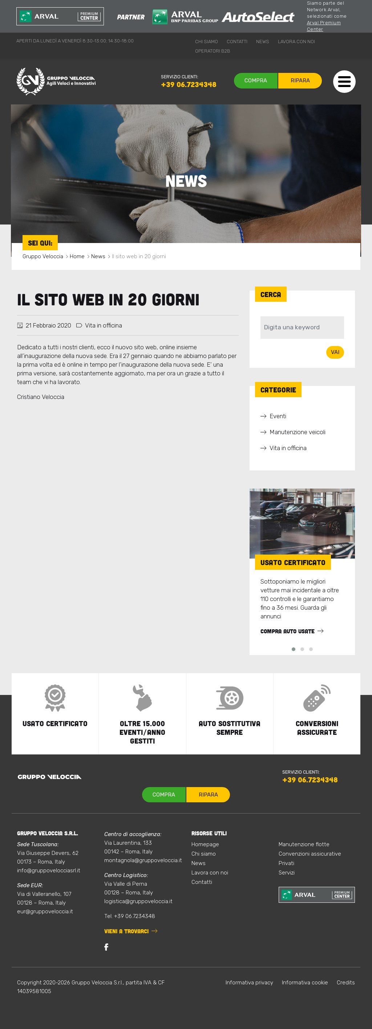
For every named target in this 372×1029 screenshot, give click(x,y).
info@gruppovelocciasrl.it (48, 870)
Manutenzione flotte (304, 844)
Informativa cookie (305, 982)
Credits (346, 982)
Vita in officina (103, 325)
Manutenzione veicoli (298, 432)
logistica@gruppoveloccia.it (138, 901)
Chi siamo (206, 41)
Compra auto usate (287, 631)
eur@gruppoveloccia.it (45, 911)
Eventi (278, 416)
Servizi (287, 872)
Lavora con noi (296, 41)
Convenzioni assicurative (310, 854)
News (262, 41)
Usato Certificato (293, 562)
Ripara (300, 80)
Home (77, 256)
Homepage (205, 844)
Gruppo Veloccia (43, 256)
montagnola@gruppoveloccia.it (143, 860)
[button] (293, 649)
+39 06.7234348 (189, 84)
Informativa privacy (249, 982)
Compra (255, 80)
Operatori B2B (212, 51)
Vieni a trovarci (126, 931)
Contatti (237, 41)
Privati (286, 863)
